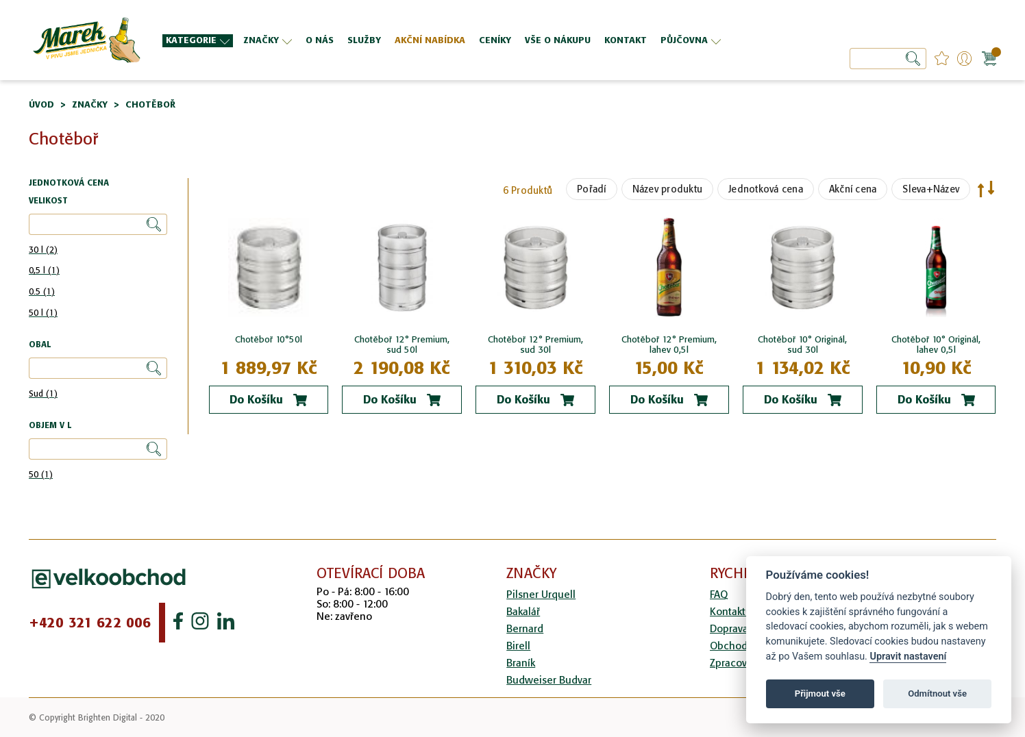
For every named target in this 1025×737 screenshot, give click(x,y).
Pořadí (591, 189)
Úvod (41, 104)
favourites (942, 58)
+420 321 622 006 (90, 623)
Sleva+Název (930, 189)
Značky (90, 104)
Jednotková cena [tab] (69, 183)
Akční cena (853, 189)
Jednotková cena (765, 189)
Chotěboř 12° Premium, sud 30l (535, 344)
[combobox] (888, 58)
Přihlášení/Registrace (964, 58)
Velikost (48, 201)
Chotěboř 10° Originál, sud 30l (802, 344)
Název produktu (667, 189)
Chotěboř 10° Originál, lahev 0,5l (935, 344)
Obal (40, 345)
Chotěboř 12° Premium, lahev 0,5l (669, 344)
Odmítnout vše (937, 693)
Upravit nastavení (907, 656)
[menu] (453, 40)
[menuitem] (197, 40)
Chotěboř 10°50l (268, 339)
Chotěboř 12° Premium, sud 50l (401, 344)
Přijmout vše (820, 693)
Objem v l (50, 426)
